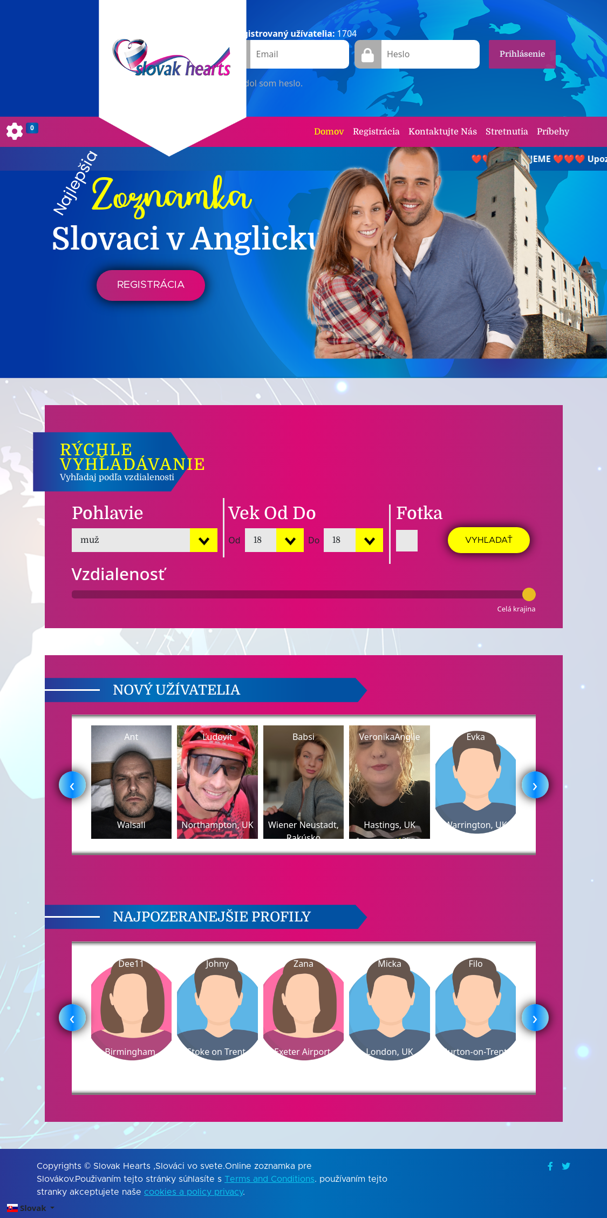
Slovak (27, 1207)
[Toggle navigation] (22, 132)
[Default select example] (145, 540)
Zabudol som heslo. (263, 83)
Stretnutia (507, 132)
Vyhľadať (489, 540)
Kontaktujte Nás (442, 132)
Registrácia (376, 132)
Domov (329, 132)
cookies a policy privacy (193, 1192)
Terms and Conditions (269, 1179)
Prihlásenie (522, 54)
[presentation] (72, 784)
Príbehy (553, 132)
